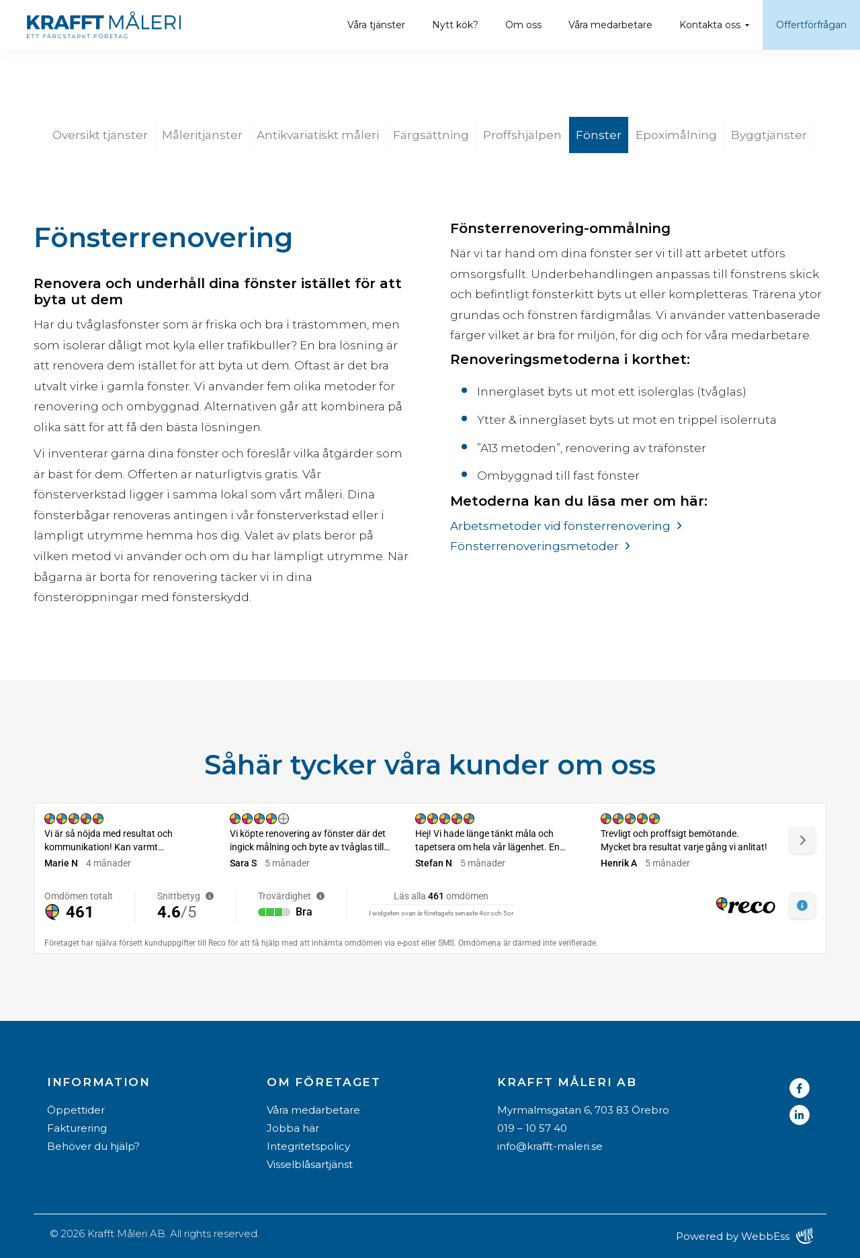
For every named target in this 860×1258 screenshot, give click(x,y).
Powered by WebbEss (744, 1236)
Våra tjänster (376, 25)
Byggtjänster (769, 135)
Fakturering (77, 1128)
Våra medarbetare (610, 25)
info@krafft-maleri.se (550, 1146)
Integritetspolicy (308, 1146)
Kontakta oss (709, 25)
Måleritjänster (202, 135)
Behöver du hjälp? (93, 1146)
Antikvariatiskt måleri (318, 135)
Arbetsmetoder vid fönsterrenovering (560, 526)
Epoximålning (676, 135)
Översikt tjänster (100, 135)
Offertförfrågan (811, 25)
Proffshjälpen (522, 135)
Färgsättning (431, 135)
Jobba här (293, 1128)
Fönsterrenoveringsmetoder (534, 546)
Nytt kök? (455, 25)
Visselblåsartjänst (310, 1164)
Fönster (598, 135)
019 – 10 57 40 (532, 1128)
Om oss (523, 25)
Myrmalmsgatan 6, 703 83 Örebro (583, 1110)
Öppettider (76, 1110)
